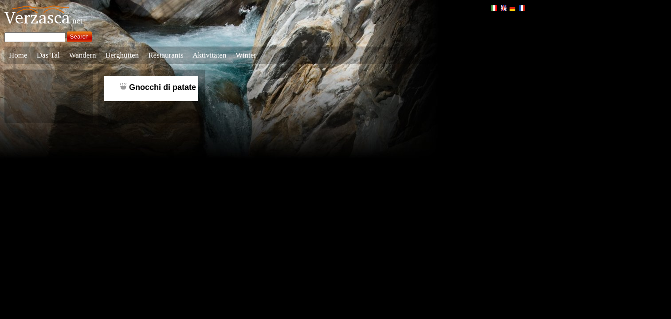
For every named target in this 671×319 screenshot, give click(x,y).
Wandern (82, 55)
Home (18, 55)
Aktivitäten (209, 55)
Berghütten (122, 55)
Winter (245, 55)
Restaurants (165, 55)
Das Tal (48, 55)
